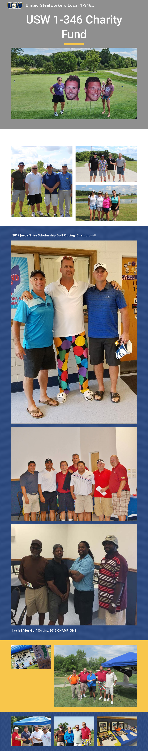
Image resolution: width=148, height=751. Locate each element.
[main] (74, 29)
